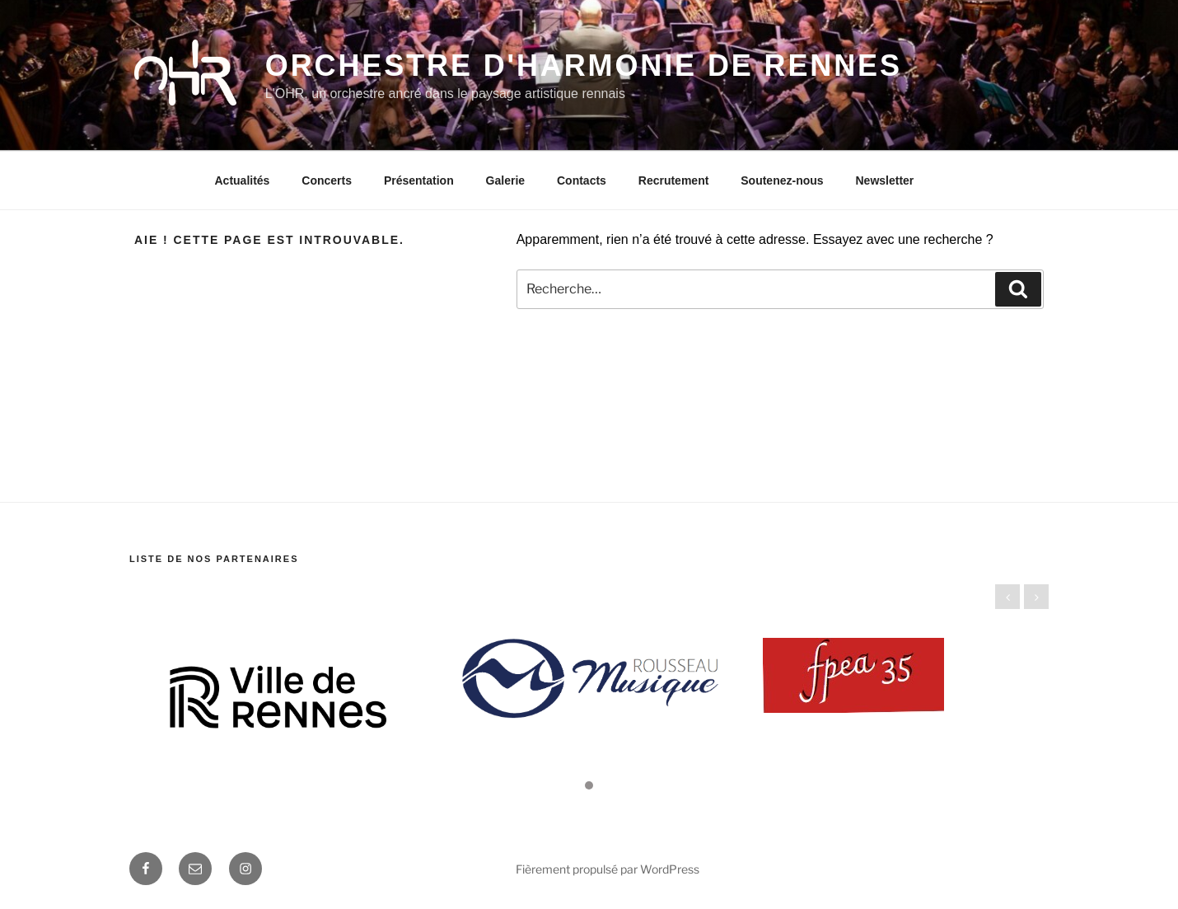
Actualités (242, 180)
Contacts (581, 180)
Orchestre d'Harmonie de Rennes (583, 65)
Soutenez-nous (782, 180)
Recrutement (673, 180)
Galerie (505, 180)
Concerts (327, 180)
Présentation (419, 180)
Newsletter (884, 180)
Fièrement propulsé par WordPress (607, 869)
